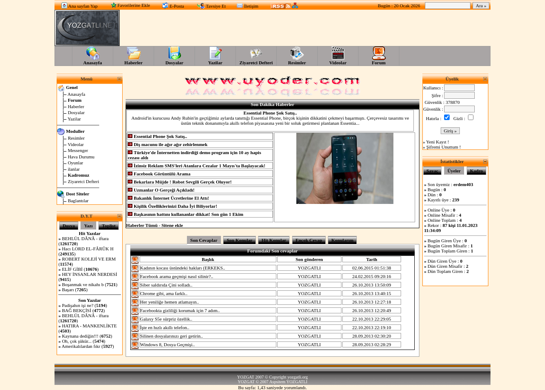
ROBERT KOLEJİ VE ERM (88, 258)
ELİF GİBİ (72, 269)
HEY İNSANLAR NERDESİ (89, 274)
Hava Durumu (81, 156)
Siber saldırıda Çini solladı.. (166, 284)
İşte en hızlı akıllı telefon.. (164, 327)
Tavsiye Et (216, 6)
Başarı (68, 289)
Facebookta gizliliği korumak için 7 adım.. (180, 310)
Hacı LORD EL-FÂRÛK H (87, 248)
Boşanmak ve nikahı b (82, 284)
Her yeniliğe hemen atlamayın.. (169, 301)
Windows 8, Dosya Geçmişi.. (167, 344)
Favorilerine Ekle (134, 5)
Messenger (78, 150)
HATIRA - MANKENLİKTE (89, 325)
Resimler (76, 138)
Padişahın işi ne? (78, 305)
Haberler (76, 106)
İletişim (251, 6)
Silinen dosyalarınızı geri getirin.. (171, 335)
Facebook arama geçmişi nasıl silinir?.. (176, 276)
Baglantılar (78, 200)
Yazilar (74, 118)
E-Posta (176, 6)
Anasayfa (77, 94)
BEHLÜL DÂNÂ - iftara (85, 238)
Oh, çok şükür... (77, 341)
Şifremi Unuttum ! (443, 146)
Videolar (76, 144)
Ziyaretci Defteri (83, 181)
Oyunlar (75, 162)
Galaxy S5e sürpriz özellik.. (166, 318)
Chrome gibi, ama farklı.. (163, 293)
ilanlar (74, 169)
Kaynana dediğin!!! (80, 335)
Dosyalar (76, 112)
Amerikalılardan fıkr (81, 346)
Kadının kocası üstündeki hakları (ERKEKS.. (182, 267)
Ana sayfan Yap (83, 6)
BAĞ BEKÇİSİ (76, 310)
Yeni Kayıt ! (437, 141)
